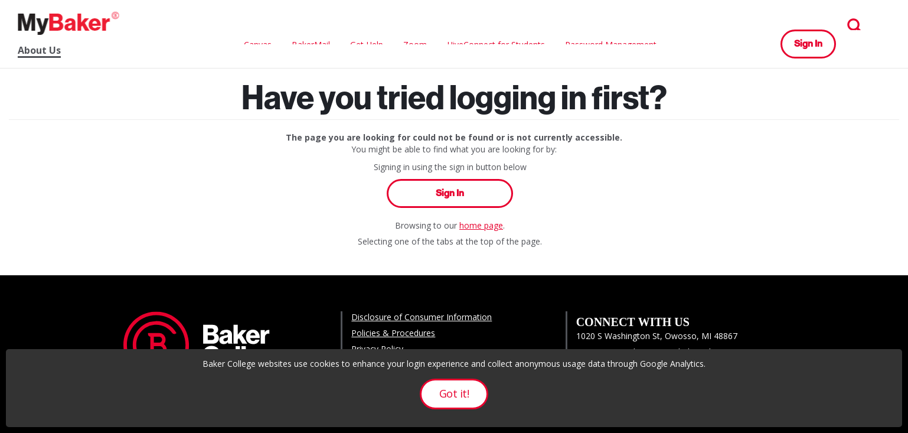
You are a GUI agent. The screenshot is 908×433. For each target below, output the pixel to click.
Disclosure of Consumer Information (421, 317)
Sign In (808, 43)
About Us (39, 50)
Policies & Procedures (393, 332)
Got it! (454, 393)
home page (481, 225)
